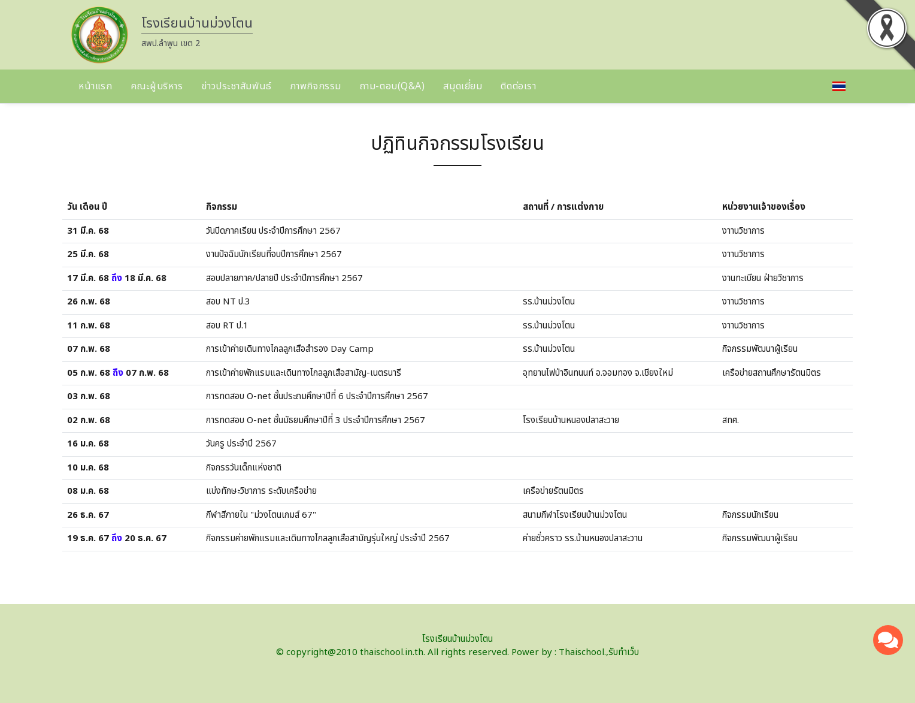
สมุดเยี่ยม (462, 86)
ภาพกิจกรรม (315, 86)
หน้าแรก (95, 86)
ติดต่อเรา (518, 86)
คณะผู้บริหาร (157, 86)
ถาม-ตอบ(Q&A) (392, 86)
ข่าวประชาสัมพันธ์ (236, 86)
